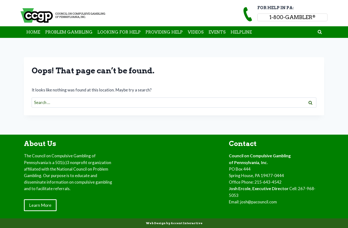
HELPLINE (241, 32)
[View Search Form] (319, 32)
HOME (33, 32)
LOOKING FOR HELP (119, 32)
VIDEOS (196, 32)
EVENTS (217, 32)
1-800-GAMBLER (292, 17)
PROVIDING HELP (164, 32)
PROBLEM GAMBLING (69, 32)
